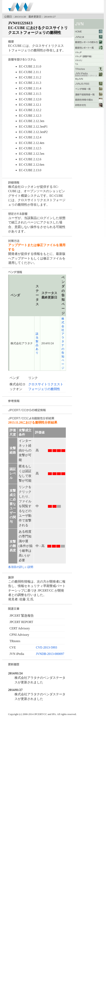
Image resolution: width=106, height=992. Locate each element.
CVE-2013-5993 (46, 647)
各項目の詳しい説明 (20, 566)
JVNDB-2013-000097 (50, 653)
